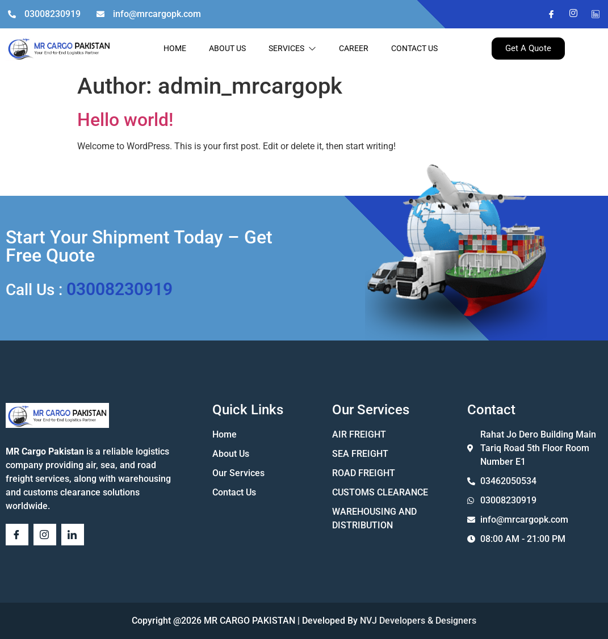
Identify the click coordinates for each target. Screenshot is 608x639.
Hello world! (125, 120)
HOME (174, 48)
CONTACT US (414, 48)
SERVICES (292, 48)
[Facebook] (546, 14)
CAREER (353, 48)
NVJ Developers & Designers (417, 620)
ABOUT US (227, 48)
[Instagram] (568, 14)
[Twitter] (590, 14)
